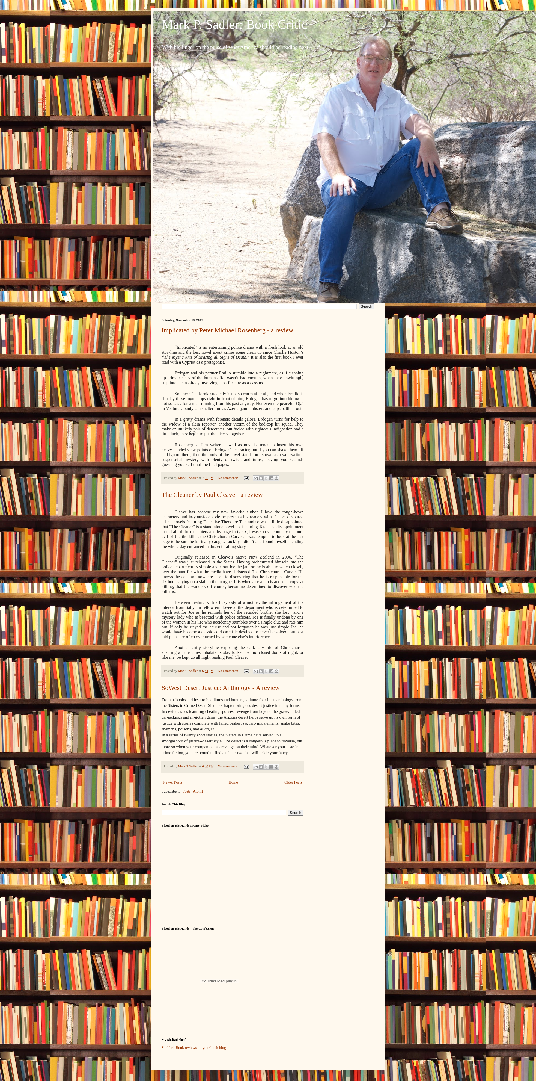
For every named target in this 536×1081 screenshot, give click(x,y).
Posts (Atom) (193, 791)
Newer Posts (172, 782)
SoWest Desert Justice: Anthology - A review (221, 687)
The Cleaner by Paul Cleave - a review (212, 494)
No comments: (228, 478)
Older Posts (293, 782)
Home (233, 782)
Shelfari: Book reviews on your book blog (194, 1048)
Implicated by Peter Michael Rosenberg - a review (227, 330)
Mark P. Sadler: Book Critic (235, 24)
